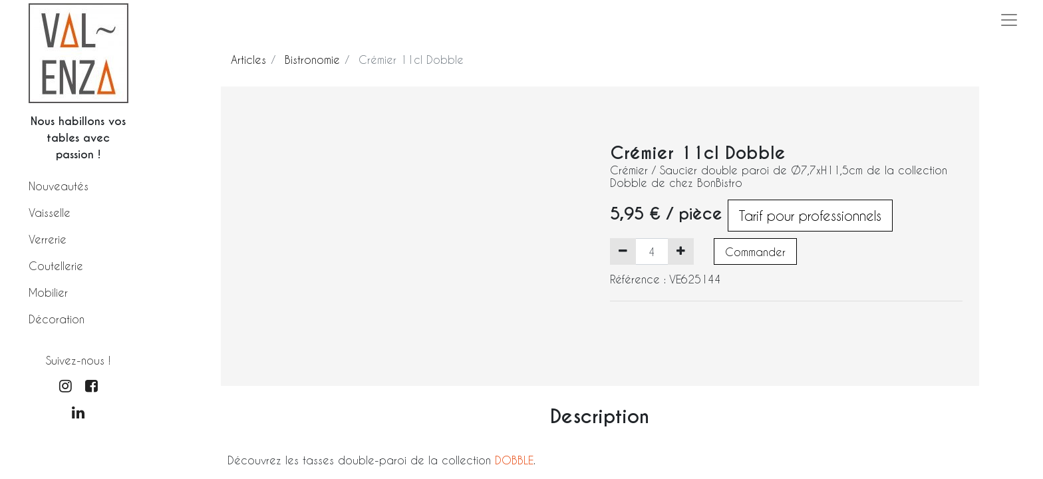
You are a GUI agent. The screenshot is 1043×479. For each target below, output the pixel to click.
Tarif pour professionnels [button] (810, 216)
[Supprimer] (623, 251)
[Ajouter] (681, 251)
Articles (248, 59)
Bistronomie (312, 59)
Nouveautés (58, 186)
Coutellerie (56, 265)
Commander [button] (755, 251)
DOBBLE (514, 460)
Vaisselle (50, 212)
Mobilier (48, 292)
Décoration (56, 319)
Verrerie (48, 239)
